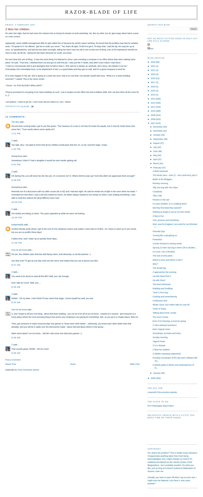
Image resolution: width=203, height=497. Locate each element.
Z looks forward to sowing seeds (167, 243)
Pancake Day (159, 231)
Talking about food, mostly (164, 313)
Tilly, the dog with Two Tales (165, 187)
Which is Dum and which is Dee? (167, 260)
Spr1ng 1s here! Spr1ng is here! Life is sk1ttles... (175, 247)
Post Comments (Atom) (28, 370)
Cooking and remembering (165, 296)
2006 (153, 378)
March (156, 163)
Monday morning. (160, 183)
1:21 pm (16, 133)
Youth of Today (159, 309)
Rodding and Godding (163, 288)
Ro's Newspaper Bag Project (160, 406)
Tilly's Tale (157, 195)
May (155, 155)
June (155, 151)
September (158, 139)
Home (73, 364)
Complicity (157, 191)
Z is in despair (159, 345)
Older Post (135, 364)
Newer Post (10, 364)
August (156, 143)
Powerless (157, 239)
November (158, 131)
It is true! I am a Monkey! (164, 251)
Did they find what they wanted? (167, 208)
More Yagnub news (161, 329)
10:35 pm (17, 202)
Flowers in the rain (161, 200)
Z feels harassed (160, 171)
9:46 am (16, 353)
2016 (153, 86)
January (157, 373)
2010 (153, 111)
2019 (153, 78)
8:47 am (16, 265)
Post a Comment (13, 360)
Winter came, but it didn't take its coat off (171, 305)
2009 (153, 115)
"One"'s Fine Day (160, 292)
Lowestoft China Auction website (162, 392)
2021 (153, 70)
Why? (155, 264)
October (157, 135)
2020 (153, 74)
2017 (153, 82)
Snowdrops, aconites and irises (167, 333)
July (155, 147)
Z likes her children (161, 349)
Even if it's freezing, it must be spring (169, 321)
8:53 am (16, 302)
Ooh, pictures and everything (166, 220)
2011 (153, 107)
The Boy (15, 122)
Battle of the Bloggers (162, 179)
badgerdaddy (17, 224)
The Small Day (159, 268)
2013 (153, 99)
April (155, 159)
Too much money (160, 317)
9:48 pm (16, 180)
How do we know (19, 250)
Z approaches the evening (164, 272)
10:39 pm (17, 217)
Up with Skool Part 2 (162, 276)
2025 (153, 62)
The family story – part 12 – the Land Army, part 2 (175, 175)
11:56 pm (17, 243)
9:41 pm (16, 164)
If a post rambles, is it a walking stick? (170, 204)
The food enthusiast (162, 284)
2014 (153, 95)
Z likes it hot (158, 216)
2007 (153, 123)
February (157, 167)
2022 (153, 66)
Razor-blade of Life (101, 12)
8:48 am (16, 287)
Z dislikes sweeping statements (167, 353)
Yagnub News (159, 341)
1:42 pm (16, 149)
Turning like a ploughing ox (165, 235)
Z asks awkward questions (165, 325)
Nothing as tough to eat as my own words (171, 212)
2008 (153, 119)
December (158, 127)
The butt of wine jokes (163, 256)
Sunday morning (160, 337)
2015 (153, 90)
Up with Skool (159, 280)
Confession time (160, 300)
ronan (150, 48)
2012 (153, 103)
